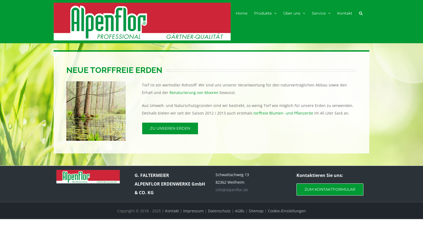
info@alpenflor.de (232, 189)
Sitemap (256, 210)
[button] (361, 13)
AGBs (239, 210)
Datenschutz (219, 210)
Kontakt (172, 210)
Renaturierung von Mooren (194, 92)
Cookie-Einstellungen (287, 210)
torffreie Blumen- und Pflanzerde (283, 113)
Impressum (193, 210)
